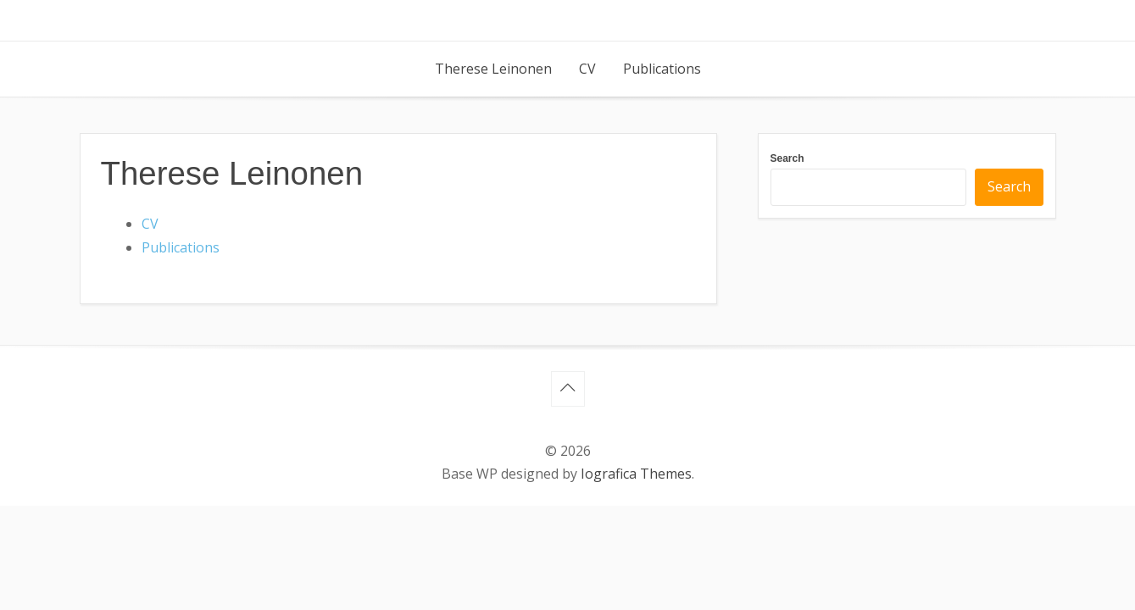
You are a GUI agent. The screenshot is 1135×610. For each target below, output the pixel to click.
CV (587, 68)
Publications (662, 68)
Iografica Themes (636, 473)
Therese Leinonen (493, 68)
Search (787, 158)
